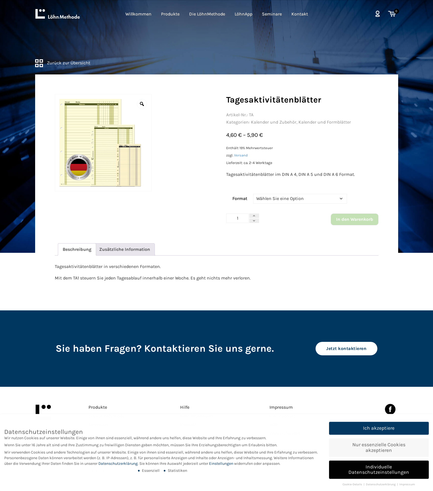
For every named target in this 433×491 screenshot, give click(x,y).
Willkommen (138, 14)
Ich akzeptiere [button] (379, 433)
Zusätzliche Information (124, 249)
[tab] (77, 249)
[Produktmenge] (237, 218)
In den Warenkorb (354, 219)
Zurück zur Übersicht (62, 62)
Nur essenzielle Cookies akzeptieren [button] (378, 452)
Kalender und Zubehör (273, 122)
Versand (241, 155)
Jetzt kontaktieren (346, 348)
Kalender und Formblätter (324, 122)
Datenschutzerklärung (118, 468)
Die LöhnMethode (207, 14)
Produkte (170, 14)
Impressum (281, 407)
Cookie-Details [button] (353, 489)
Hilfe (184, 407)
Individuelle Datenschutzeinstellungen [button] (378, 474)
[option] (103, 142)
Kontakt (299, 14)
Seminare (272, 14)
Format (239, 198)
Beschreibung (77, 249)
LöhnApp (243, 14)
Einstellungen (221, 468)
